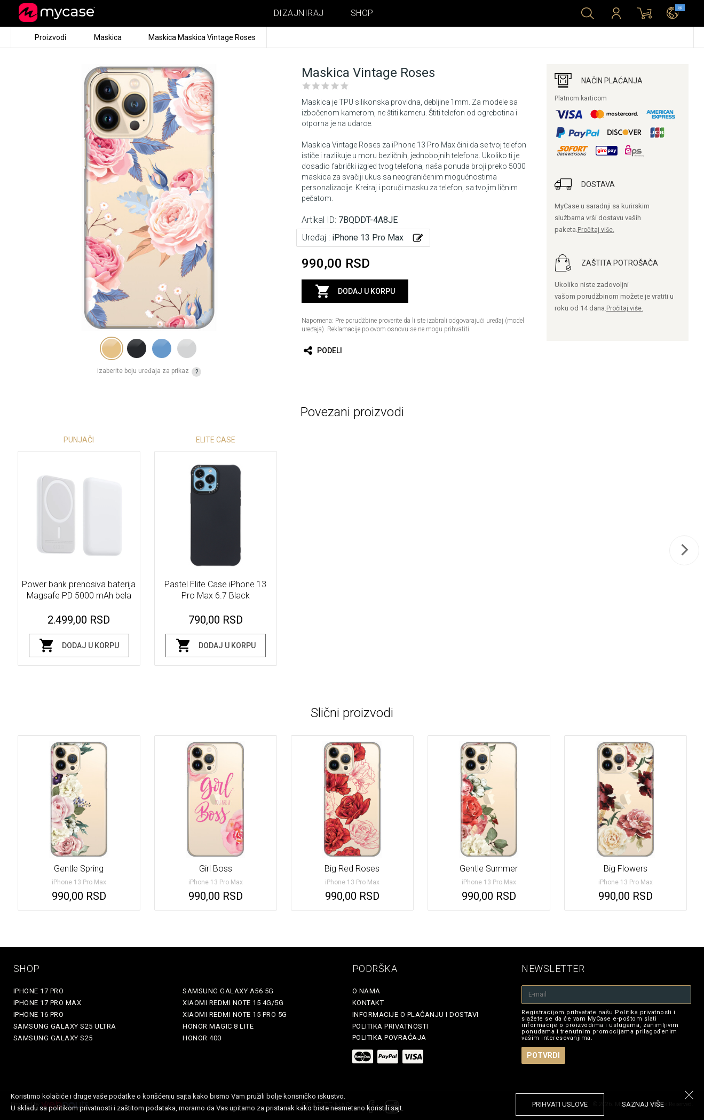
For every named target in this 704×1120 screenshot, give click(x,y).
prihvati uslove (560, 1104)
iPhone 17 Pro (38, 991)
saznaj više (643, 1104)
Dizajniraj (299, 13)
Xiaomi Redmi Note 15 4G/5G (233, 1003)
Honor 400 (202, 1038)
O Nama (366, 991)
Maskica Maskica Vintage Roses (202, 37)
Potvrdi (543, 1055)
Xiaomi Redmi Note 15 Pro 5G (235, 1014)
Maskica (108, 37)
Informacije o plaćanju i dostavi (415, 1014)
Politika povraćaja (389, 1037)
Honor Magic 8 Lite (218, 1026)
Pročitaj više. (596, 230)
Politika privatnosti (390, 1026)
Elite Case (215, 439)
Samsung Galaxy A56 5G (228, 991)
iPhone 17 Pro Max (47, 1003)
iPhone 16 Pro (38, 1014)
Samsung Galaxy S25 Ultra (64, 1026)
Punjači (79, 439)
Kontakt (368, 1003)
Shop (362, 13)
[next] (684, 550)
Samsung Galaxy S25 (53, 1038)
